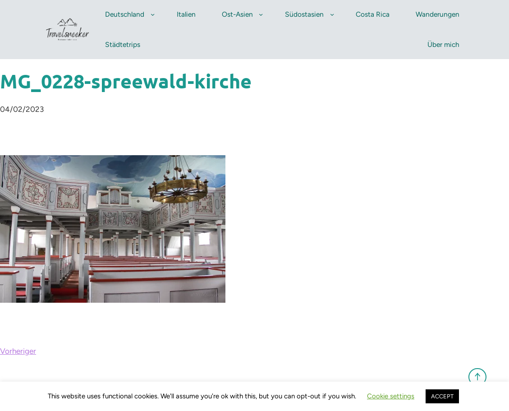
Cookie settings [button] (390, 396)
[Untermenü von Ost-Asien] (261, 14)
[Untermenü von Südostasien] (332, 14)
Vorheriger (18, 351)
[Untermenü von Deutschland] (153, 14)
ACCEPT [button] (442, 396)
